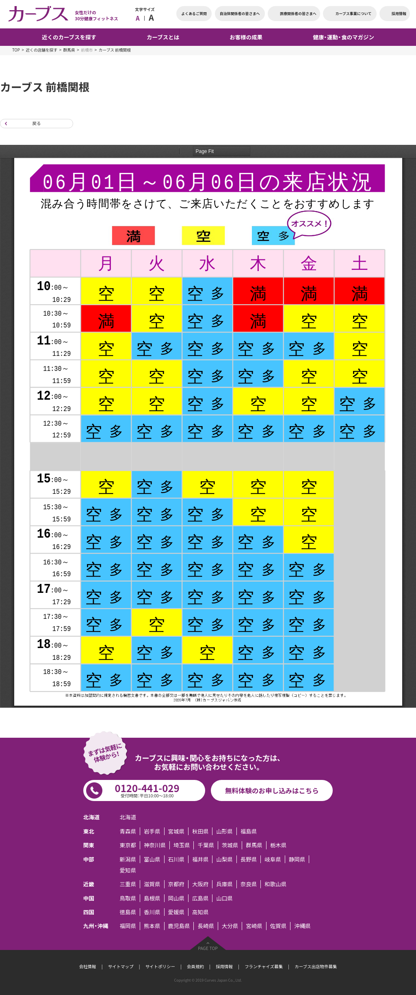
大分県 (230, 926)
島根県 (152, 898)
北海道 (128, 817)
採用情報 (224, 966)
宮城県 (176, 831)
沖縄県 (302, 926)
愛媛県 (176, 912)
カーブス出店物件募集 (316, 966)
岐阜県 (272, 859)
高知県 (200, 912)
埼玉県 (181, 845)
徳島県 (128, 912)
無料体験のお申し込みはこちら (272, 790)
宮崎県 (254, 926)
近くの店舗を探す (41, 50)
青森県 (128, 831)
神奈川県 (155, 845)
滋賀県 (152, 884)
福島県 (248, 831)
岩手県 (152, 831)
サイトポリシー (160, 966)
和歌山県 (275, 884)
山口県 (224, 898)
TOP (16, 50)
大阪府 (200, 884)
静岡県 (297, 859)
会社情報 (87, 966)
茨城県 (230, 845)
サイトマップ (121, 966)
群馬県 (69, 50)
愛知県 (128, 870)
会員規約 (195, 966)
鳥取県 (128, 898)
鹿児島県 (179, 926)
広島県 (200, 898)
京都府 (176, 884)
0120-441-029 (147, 790)
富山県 (152, 859)
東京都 (128, 845)
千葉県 (205, 845)
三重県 (128, 884)
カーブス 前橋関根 (115, 50)
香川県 (152, 912)
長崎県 (205, 926)
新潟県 (128, 859)
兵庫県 (224, 884)
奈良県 (248, 884)
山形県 (224, 831)
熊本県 (152, 926)
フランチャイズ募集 (264, 966)
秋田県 (200, 831)
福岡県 (128, 926)
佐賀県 (278, 926)
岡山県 (176, 898)
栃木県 (278, 845)
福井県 (200, 859)
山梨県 (224, 859)
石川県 (176, 859)
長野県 (248, 859)
